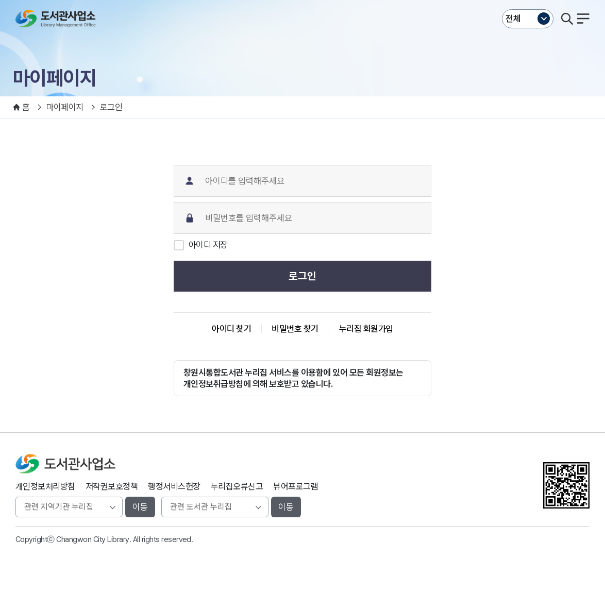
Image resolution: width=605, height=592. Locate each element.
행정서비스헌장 (174, 486)
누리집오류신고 (237, 486)
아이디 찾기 (231, 329)
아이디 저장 (208, 245)
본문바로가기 (303, 0)
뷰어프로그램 (295, 486)
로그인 (302, 276)
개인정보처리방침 (45, 486)
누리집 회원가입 (366, 329)
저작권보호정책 (112, 486)
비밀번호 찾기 (295, 329)
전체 (513, 18)
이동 (140, 507)
